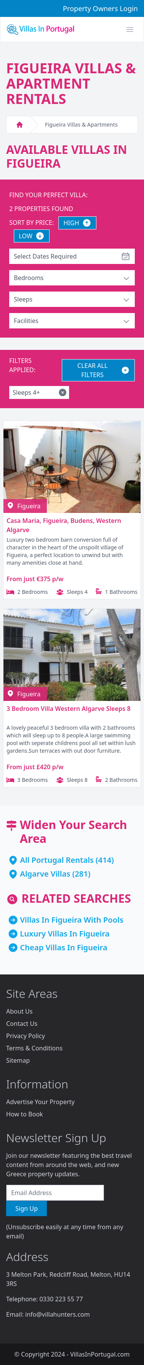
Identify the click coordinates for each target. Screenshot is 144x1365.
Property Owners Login (100, 8)
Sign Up (26, 1208)
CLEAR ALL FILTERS (103, 370)
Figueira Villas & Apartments (81, 124)
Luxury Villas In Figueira (64, 933)
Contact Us (21, 1023)
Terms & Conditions (34, 1048)
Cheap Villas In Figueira (63, 947)
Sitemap (18, 1060)
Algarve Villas (45, 874)
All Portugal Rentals (57, 860)
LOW (32, 236)
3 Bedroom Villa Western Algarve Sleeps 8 (69, 708)
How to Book (24, 1114)
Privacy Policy (25, 1036)
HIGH (77, 223)
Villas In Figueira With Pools (71, 920)
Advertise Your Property (40, 1102)
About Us (19, 1011)
